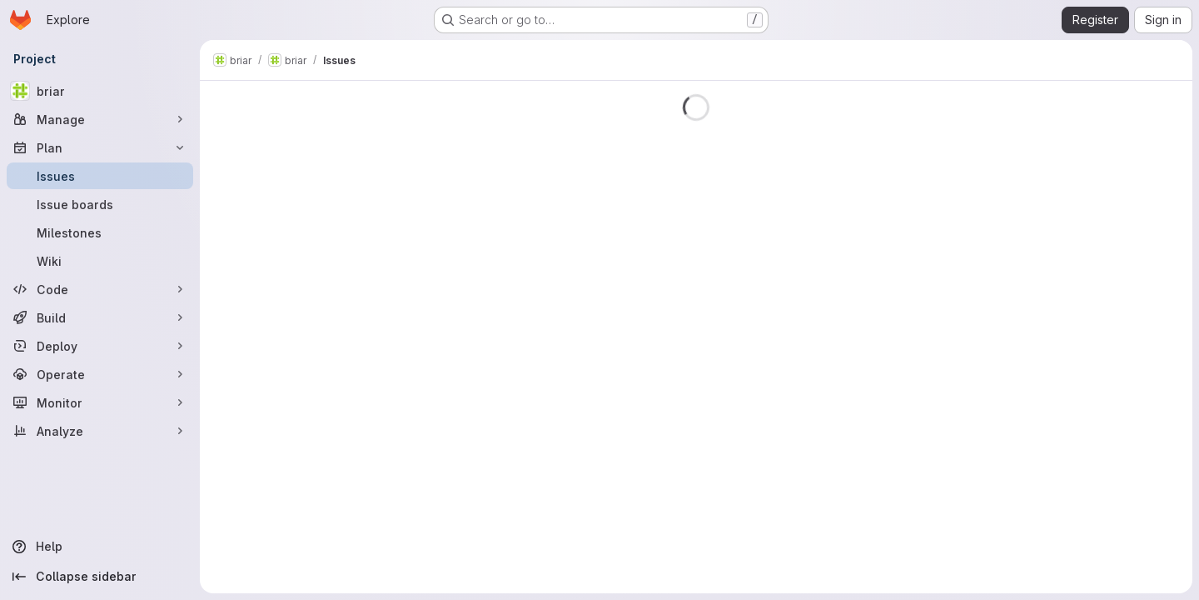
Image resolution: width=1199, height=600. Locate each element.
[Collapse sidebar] (100, 576)
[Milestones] (100, 232)
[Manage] (100, 119)
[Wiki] (100, 261)
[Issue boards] (100, 204)
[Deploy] (100, 345)
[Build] (100, 317)
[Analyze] (100, 431)
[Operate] (100, 374)
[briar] (100, 91)
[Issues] (100, 175)
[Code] (100, 289)
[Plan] (100, 147)
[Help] (100, 546)
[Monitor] (100, 402)
